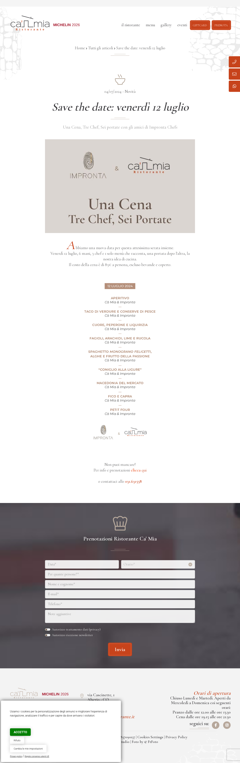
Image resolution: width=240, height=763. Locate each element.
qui (139, 470)
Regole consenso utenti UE (37, 756)
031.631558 (133, 481)
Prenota (221, 24)
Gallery (166, 24)
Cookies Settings (150, 737)
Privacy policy (16, 756)
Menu (150, 24)
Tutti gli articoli (100, 48)
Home (80, 48)
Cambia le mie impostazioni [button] (28, 748)
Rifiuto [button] (17, 740)
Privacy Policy (177, 737)
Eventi (182, 24)
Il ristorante (131, 24)
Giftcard (200, 24)
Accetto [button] (20, 732)
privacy (95, 629)
